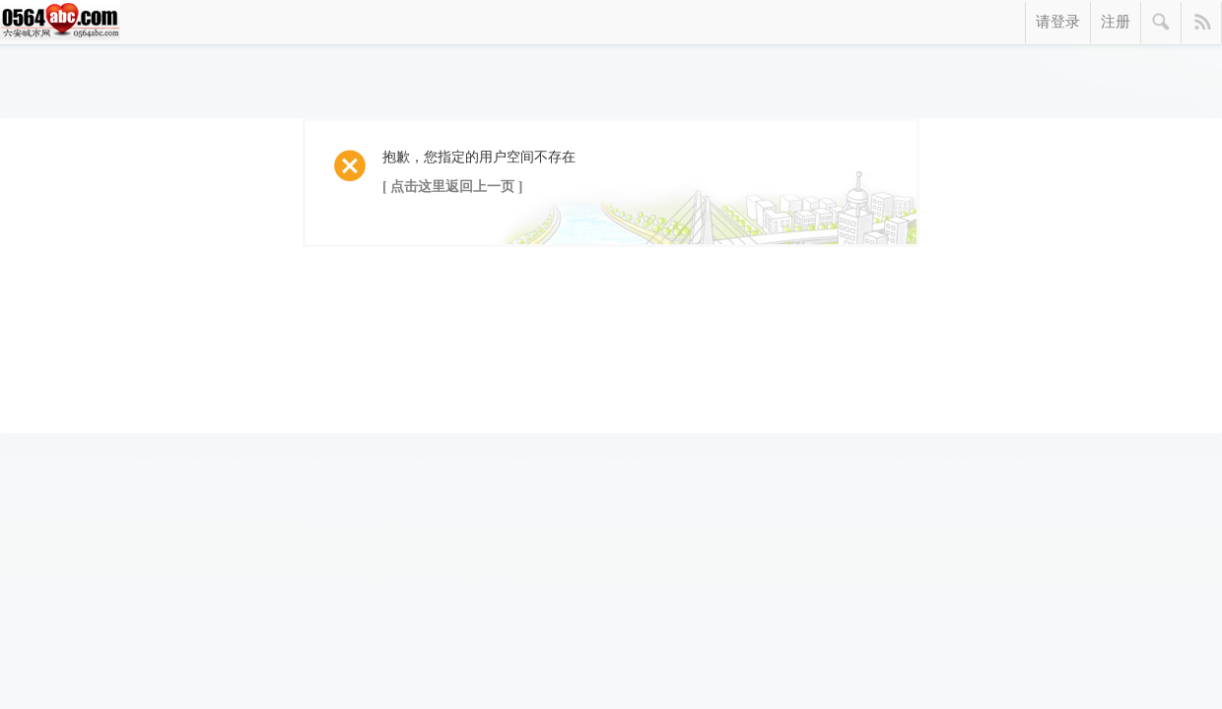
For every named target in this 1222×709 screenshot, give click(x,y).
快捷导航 (1202, 22)
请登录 (1058, 22)
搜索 (1161, 22)
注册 (1115, 22)
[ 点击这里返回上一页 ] (452, 186)
